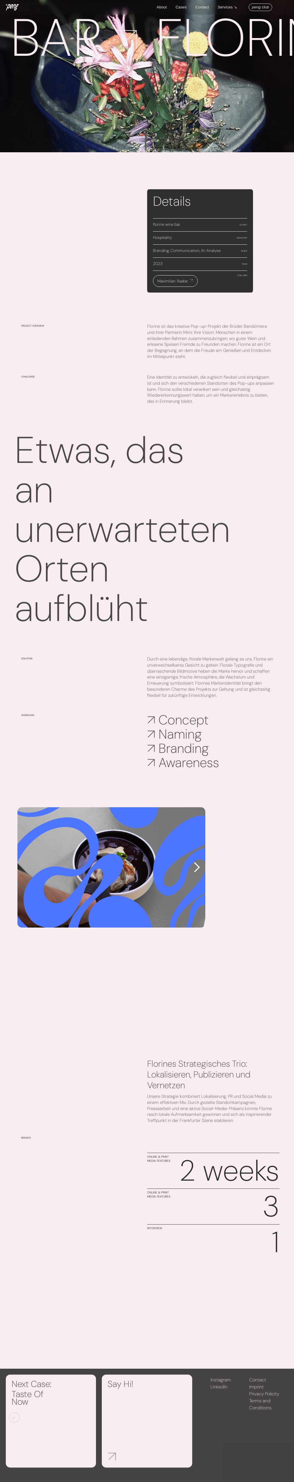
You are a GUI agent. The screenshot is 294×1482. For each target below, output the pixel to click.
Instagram (221, 1383)
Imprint (256, 1390)
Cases (181, 7)
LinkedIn (219, 1390)
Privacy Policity (264, 1397)
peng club (260, 7)
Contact (202, 7)
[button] (230, 7)
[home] (12, 7)
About (161, 7)
